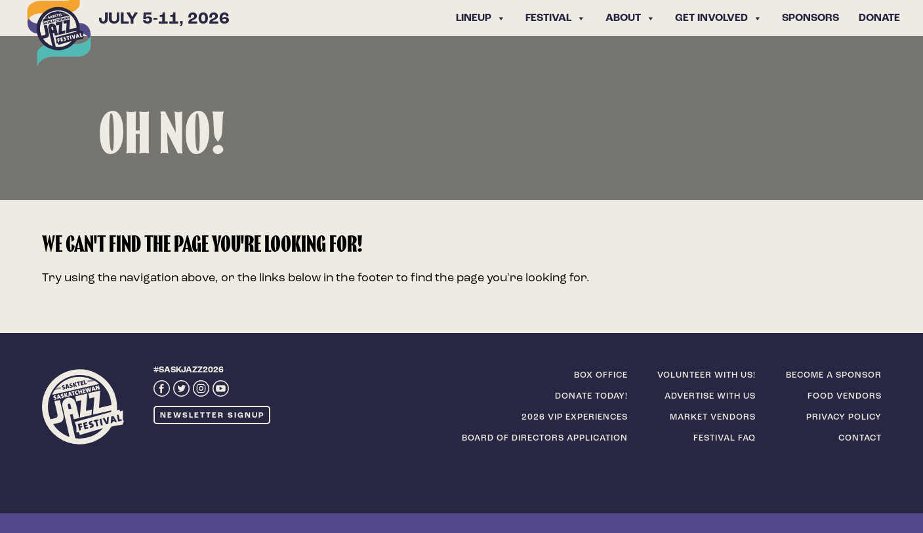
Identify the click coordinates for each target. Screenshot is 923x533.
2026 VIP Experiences (575, 417)
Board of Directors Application (545, 438)
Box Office (601, 375)
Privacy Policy (844, 417)
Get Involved (718, 18)
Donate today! (591, 396)
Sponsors (810, 18)
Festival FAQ (724, 438)
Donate (879, 18)
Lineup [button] (481, 18)
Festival (555, 18)
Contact (860, 438)
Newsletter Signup (212, 416)
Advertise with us (710, 396)
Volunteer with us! (706, 375)
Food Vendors (845, 396)
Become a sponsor (834, 375)
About (630, 18)
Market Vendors (713, 417)
